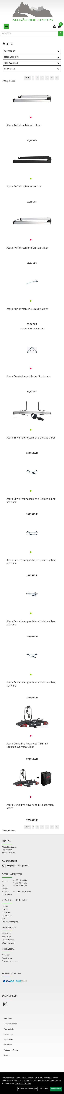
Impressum (6, 913)
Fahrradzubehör (10, 1024)
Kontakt (5, 906)
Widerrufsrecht (8, 943)
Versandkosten (8, 940)
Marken (7, 1055)
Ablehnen (44, 1089)
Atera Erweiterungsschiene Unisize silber (30, 438)
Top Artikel (6, 937)
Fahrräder (8, 1019)
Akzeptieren (56, 1089)
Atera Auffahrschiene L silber (23, 125)
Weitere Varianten (33, 329)
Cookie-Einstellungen (27, 1089)
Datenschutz (7, 916)
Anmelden (6, 955)
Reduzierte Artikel (11, 1050)
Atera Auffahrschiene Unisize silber (27, 248)
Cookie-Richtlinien (23, 1084)
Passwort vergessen (10, 961)
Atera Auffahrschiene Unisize (23, 186)
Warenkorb (6, 934)
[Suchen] (60, 33)
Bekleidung (8, 1035)
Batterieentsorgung (10, 922)
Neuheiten (8, 1045)
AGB (3, 919)
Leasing (5, 909)
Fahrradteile (9, 1029)
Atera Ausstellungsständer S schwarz (28, 376)
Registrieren (7, 958)
